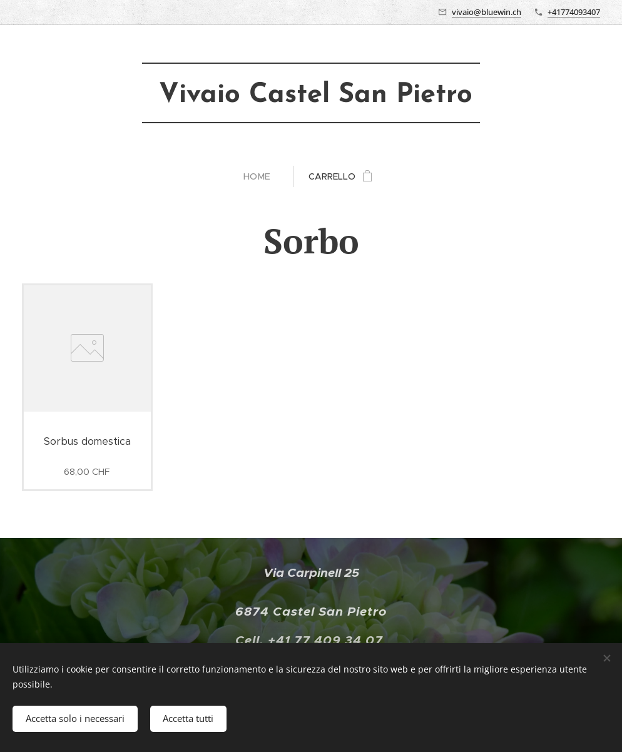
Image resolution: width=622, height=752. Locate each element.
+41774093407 (574, 12)
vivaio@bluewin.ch (486, 12)
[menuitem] (262, 176)
